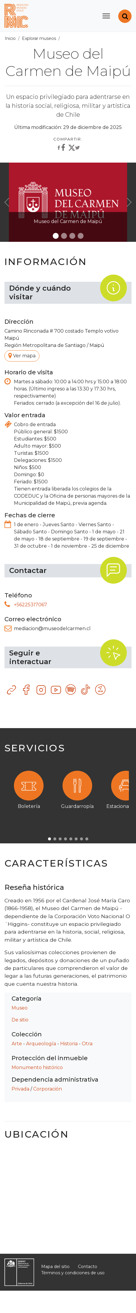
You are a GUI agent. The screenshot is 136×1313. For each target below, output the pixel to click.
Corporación (47, 1089)
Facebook (26, 690)
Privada (20, 1089)
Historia (69, 1043)
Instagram (41, 690)
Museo (20, 1008)
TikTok (86, 690)
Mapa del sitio (55, 1266)
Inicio (10, 38)
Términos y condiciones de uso (73, 1272)
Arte (17, 1043)
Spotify (71, 690)
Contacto (87, 1266)
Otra (87, 1043)
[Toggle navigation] (106, 16)
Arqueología (41, 1043)
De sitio (20, 1020)
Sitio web (11, 690)
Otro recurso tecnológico (100, 690)
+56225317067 (30, 605)
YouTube (56, 690)
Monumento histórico (37, 1067)
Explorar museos (39, 38)
